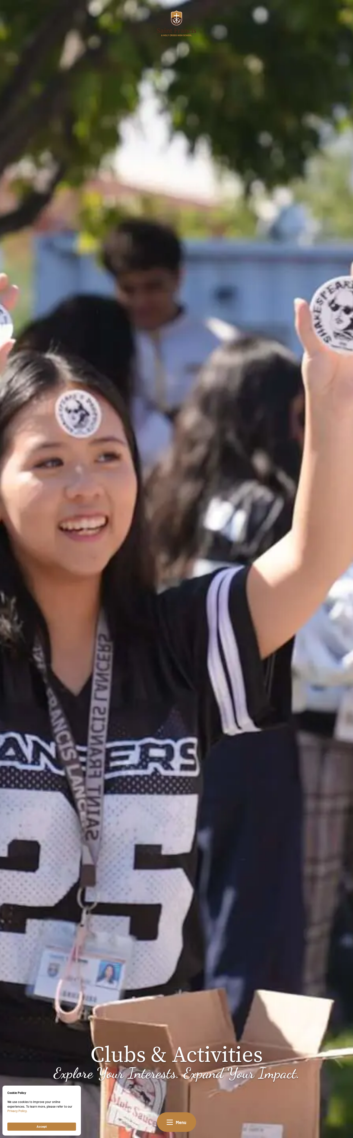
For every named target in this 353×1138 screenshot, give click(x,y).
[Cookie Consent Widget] (41, 1111)
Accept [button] (42, 1126)
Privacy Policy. (17, 1111)
